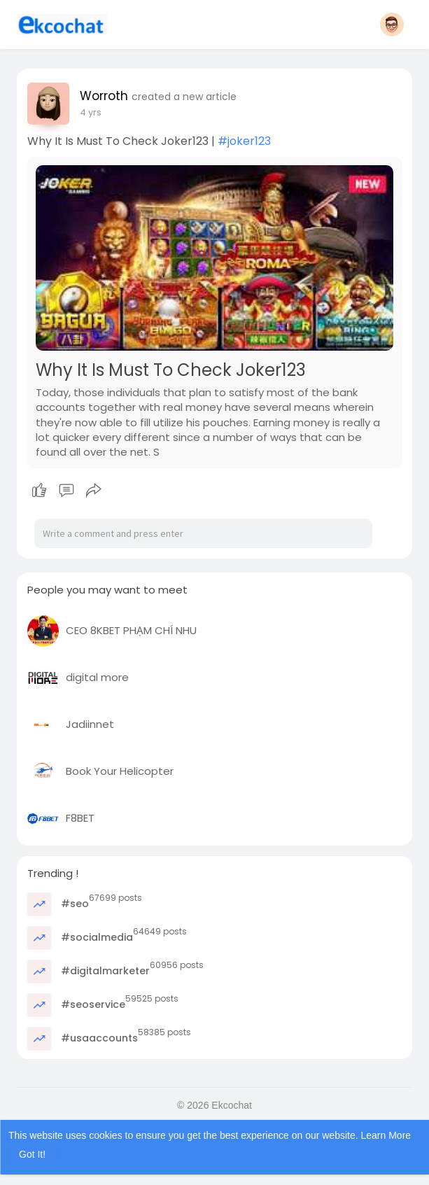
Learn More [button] (386, 1135)
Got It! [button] (32, 1154)
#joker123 (244, 141)
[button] (392, 24)
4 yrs (90, 112)
